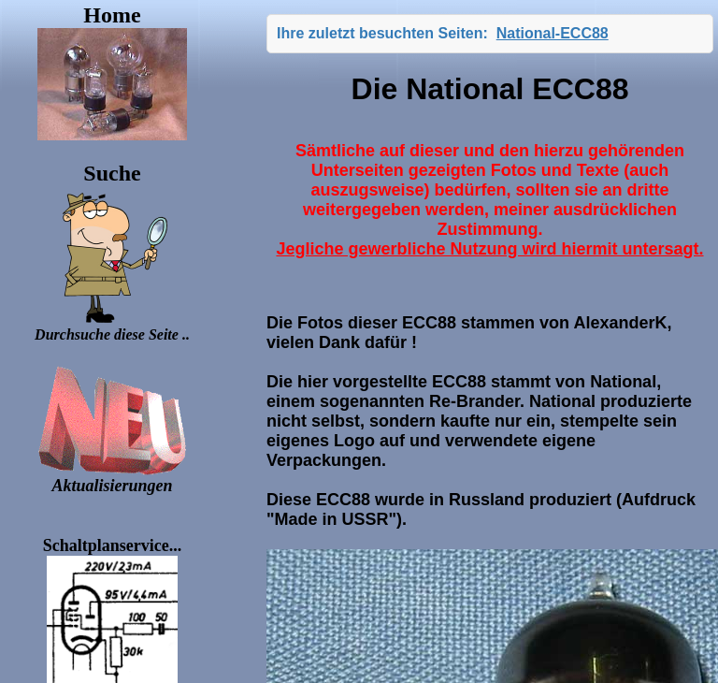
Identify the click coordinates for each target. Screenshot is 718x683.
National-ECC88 (552, 33)
